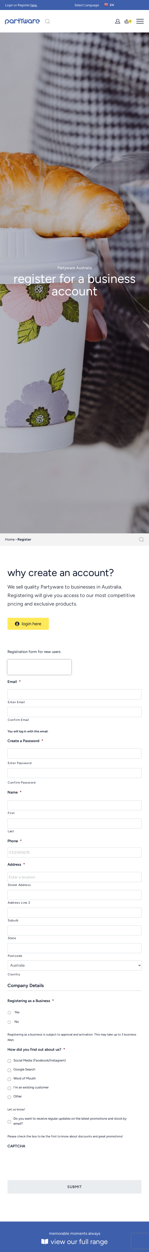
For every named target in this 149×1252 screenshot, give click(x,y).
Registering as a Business (30, 1001)
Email (14, 681)
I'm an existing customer (31, 1087)
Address (16, 864)
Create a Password (25, 741)
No (16, 1022)
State (12, 938)
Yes (16, 1012)
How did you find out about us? (36, 1049)
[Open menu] (140, 21)
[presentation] (39, 667)
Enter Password (19, 763)
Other (17, 1096)
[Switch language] (110, 4)
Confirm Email (18, 720)
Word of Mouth (24, 1078)
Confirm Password (22, 782)
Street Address (19, 885)
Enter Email (16, 702)
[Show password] (134, 750)
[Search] (47, 21)
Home (10, 539)
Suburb (13, 920)
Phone (14, 841)
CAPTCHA (16, 1146)
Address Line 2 (19, 902)
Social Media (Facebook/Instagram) (39, 1060)
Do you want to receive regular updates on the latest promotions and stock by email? (70, 1121)
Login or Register (21, 5)
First (11, 813)
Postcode (15, 956)
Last (11, 831)
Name (14, 792)
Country (14, 974)
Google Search (24, 1069)
